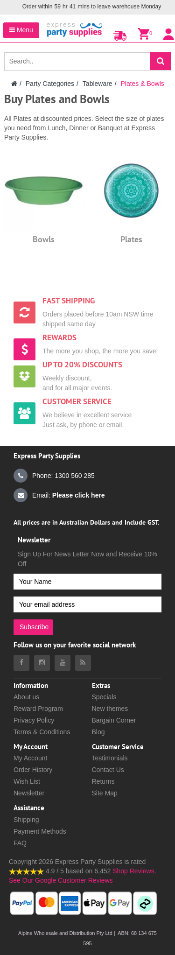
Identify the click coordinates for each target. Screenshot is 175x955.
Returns (103, 781)
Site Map (105, 793)
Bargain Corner (114, 720)
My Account (30, 758)
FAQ (20, 843)
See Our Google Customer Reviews (61, 880)
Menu (21, 30)
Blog (98, 732)
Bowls (44, 239)
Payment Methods (40, 831)
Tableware (97, 83)
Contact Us (108, 769)
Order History (33, 769)
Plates (131, 239)
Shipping (26, 819)
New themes (110, 708)
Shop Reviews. (134, 871)
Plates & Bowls (142, 83)
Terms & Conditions (42, 732)
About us (26, 697)
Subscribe (34, 627)
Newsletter (29, 793)
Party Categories (50, 83)
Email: (59, 495)
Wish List (27, 781)
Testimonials (110, 758)
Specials (104, 697)
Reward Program (38, 708)
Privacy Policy (34, 720)
